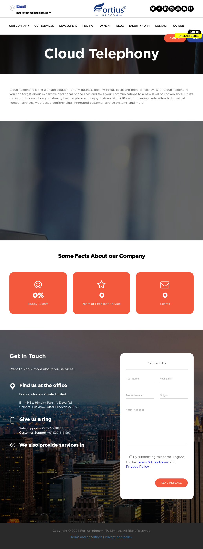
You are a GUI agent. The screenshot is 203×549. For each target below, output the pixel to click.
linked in (165, 8)
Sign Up (175, 38)
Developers (68, 25)
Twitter (153, 8)
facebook (159, 8)
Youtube (178, 8)
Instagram (172, 8)
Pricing (87, 25)
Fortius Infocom (109, 8)
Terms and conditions (86, 537)
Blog (120, 25)
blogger (184, 8)
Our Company (19, 25)
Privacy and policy (118, 537)
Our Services (44, 25)
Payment (105, 25)
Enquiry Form (139, 25)
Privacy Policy (137, 466)
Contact (161, 25)
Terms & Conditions (152, 462)
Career (178, 25)
